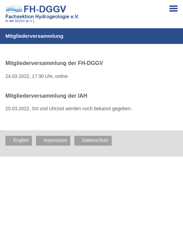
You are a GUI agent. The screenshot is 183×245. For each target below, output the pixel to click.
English (21, 140)
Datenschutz (95, 140)
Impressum (55, 140)
